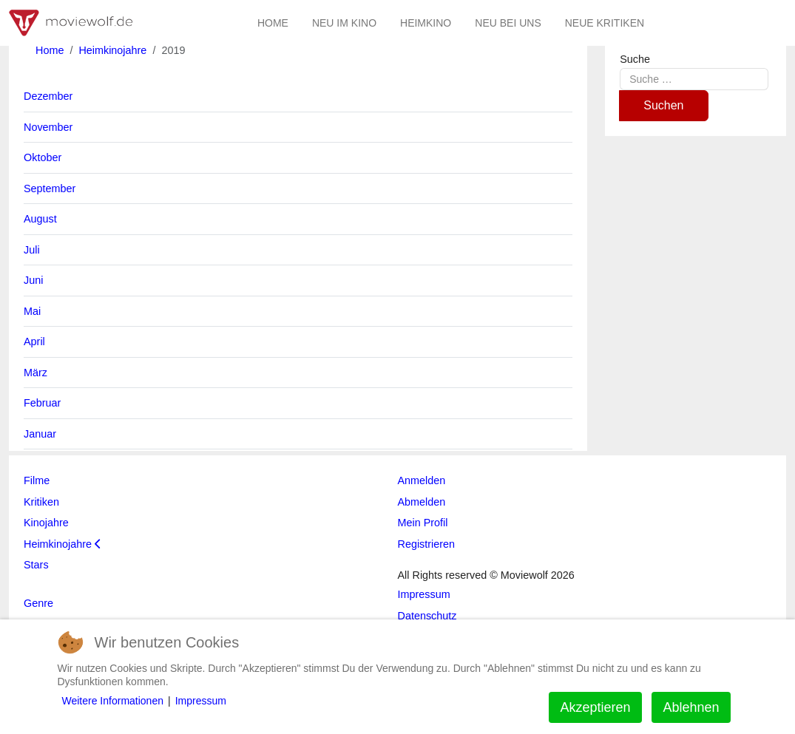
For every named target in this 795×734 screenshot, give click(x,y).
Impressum (200, 701)
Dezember (48, 96)
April (34, 341)
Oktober (42, 157)
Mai (32, 311)
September (49, 188)
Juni (33, 280)
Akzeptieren (595, 707)
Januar (40, 434)
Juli (32, 250)
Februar (42, 403)
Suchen (663, 105)
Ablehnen (691, 707)
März (35, 372)
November (48, 127)
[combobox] (694, 78)
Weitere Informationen (112, 701)
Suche (635, 59)
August (40, 219)
